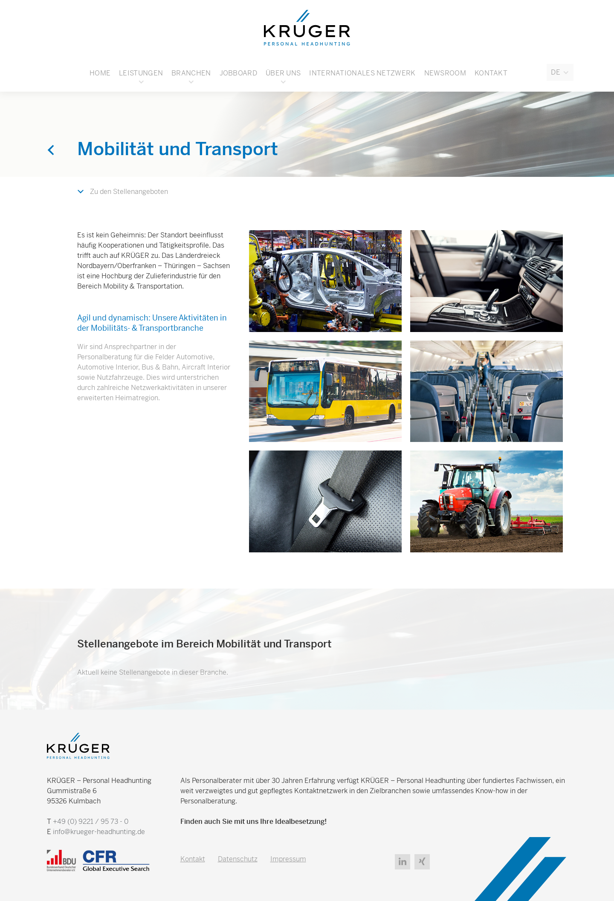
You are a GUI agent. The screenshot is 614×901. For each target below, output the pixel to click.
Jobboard (238, 73)
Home (100, 73)
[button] (560, 72)
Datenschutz (238, 859)
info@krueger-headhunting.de (99, 831)
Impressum (288, 859)
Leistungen (141, 73)
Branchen (191, 73)
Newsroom (445, 73)
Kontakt (491, 73)
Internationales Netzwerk (362, 73)
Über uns (283, 73)
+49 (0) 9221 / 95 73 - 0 (90, 821)
